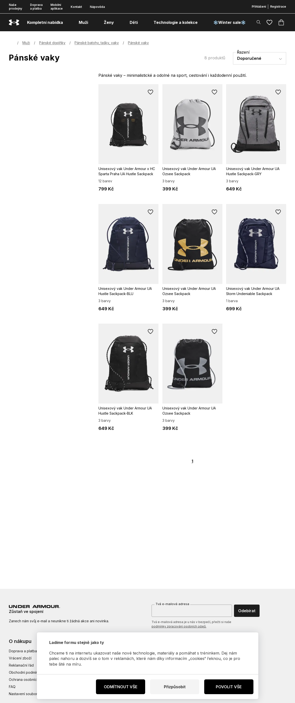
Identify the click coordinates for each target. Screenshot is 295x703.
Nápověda (97, 7)
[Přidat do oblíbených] (151, 92)
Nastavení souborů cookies (31, 694)
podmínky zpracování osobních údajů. (179, 626)
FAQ (12, 687)
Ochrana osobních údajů (28, 679)
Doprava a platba (36, 6)
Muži (26, 43)
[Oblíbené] (269, 22)
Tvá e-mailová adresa (172, 604)
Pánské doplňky (52, 43)
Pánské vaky (138, 43)
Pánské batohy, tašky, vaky (97, 43)
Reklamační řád (21, 665)
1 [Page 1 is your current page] (192, 461)
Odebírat (246, 610)
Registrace (278, 6)
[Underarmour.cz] (14, 22)
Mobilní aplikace (56, 6)
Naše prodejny (15, 6)
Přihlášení (259, 6)
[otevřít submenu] (67, 22)
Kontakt (76, 7)
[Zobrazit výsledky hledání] (259, 22)
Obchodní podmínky (25, 672)
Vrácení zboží (20, 658)
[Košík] (281, 22)
